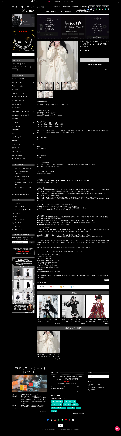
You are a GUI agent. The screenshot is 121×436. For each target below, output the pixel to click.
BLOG (98, 6)
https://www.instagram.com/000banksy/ (48, 182)
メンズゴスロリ (16, 137)
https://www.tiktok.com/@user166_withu (48, 271)
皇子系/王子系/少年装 (18, 78)
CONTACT (105, 6)
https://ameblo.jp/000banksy (45, 264)
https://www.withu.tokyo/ (44, 173)
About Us (92, 6)
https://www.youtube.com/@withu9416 (48, 267)
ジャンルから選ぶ (67, 11)
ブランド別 (15, 122)
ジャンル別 (15, 89)
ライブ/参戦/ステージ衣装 (19, 97)
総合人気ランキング (17, 82)
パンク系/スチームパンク (19, 100)
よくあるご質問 (66, 6)
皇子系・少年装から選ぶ (83, 11)
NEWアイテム (16, 144)
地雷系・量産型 (16, 104)
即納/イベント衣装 (17, 86)
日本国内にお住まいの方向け (94, 64)
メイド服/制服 (16, 126)
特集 (13, 133)
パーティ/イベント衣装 (18, 159)
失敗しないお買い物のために (80, 6)
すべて (42, 286)
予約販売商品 (16, 129)
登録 (32, 242)
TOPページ (57, 6)
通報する (107, 279)
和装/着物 (15, 119)
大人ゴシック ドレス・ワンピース (21, 115)
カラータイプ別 (16, 151)
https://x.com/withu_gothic (44, 256)
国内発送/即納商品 (17, 155)
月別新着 (14, 140)
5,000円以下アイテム (18, 93)
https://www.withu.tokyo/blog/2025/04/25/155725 (79, 247)
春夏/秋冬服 (15, 148)
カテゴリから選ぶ (52, 11)
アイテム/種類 (16, 108)
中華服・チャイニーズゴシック (21, 111)
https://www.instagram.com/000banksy (48, 260)
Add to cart (94, 60)
